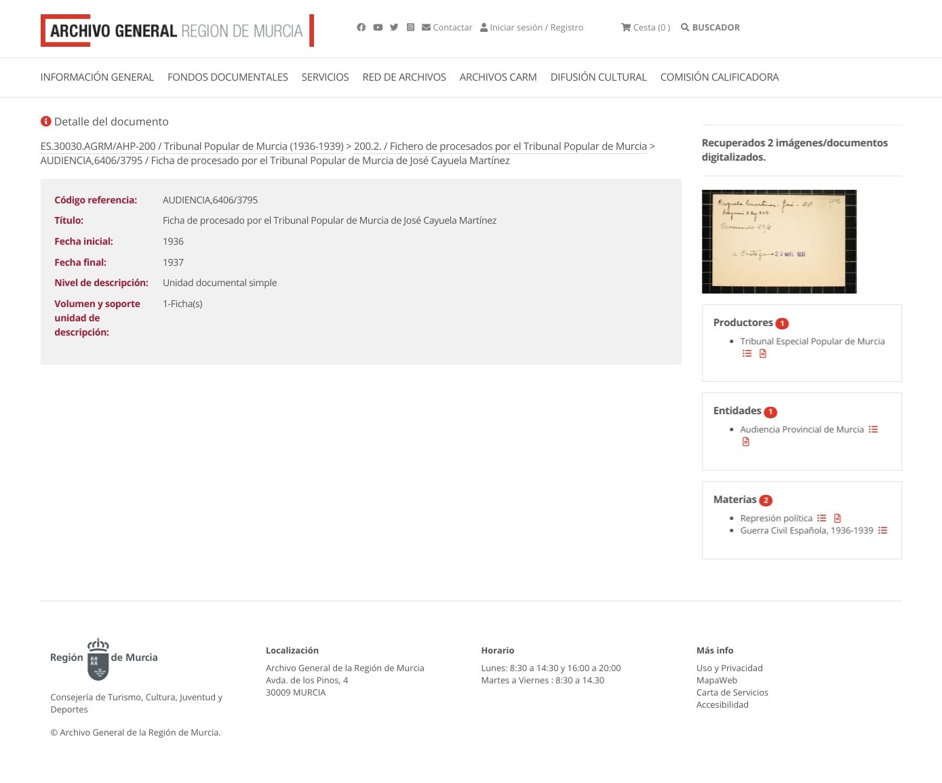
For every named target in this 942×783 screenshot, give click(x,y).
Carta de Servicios (732, 692)
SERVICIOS (325, 77)
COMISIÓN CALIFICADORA (720, 77)
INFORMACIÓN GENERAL (97, 77)
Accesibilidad (722, 704)
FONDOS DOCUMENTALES (228, 77)
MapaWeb (716, 680)
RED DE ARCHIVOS (404, 77)
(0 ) (645, 27)
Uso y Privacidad (729, 668)
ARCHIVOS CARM (498, 77)
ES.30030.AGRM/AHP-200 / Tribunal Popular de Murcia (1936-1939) (192, 146)
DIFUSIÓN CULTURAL (599, 77)
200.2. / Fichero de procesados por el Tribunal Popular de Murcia (500, 146)
